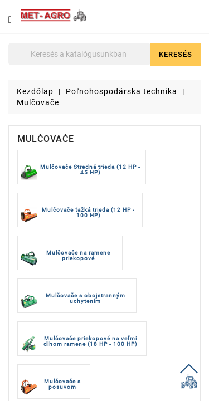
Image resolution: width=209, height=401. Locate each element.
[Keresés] (79, 54)
